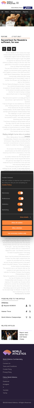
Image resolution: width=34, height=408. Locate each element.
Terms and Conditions (10, 366)
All (2, 12)
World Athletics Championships (11, 317)
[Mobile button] (17, 3)
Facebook (6, 381)
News (7, 12)
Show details (24, 217)
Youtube (5, 390)
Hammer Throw (6, 311)
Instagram (6, 384)
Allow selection (17, 228)
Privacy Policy (7, 372)
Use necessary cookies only (17, 233)
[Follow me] (2, 306)
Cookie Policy (7, 184)
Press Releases (16, 12)
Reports (25, 12)
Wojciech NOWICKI (10, 305)
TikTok (5, 393)
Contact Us (6, 363)
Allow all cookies (17, 222)
